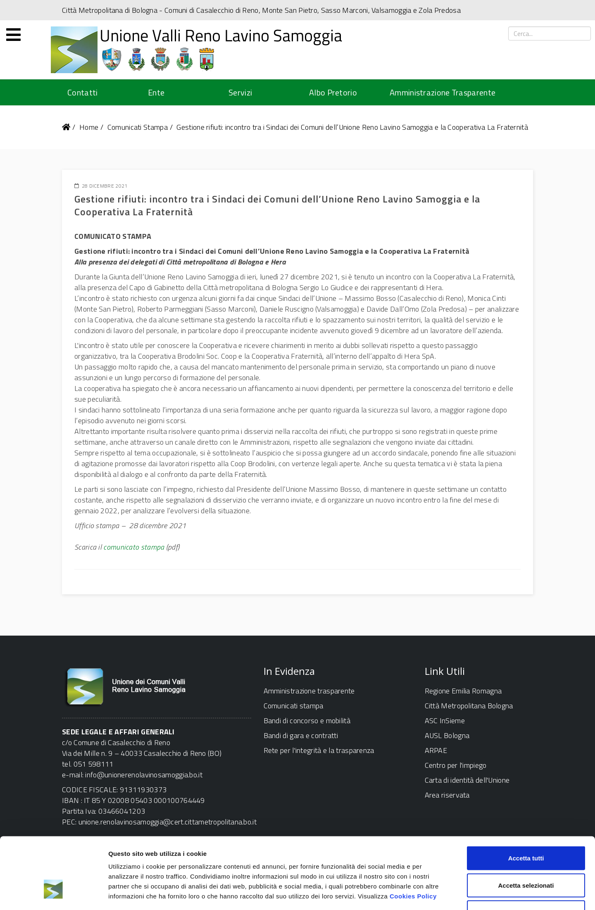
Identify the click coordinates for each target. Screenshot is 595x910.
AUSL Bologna (447, 735)
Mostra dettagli (434, 893)
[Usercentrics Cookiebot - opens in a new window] (53, 894)
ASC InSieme (445, 720)
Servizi (240, 92)
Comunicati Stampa (137, 127)
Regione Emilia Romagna (463, 690)
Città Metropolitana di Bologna (109, 10)
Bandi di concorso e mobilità (307, 720)
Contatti (82, 92)
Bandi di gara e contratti (301, 735)
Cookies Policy (413, 839)
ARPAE (436, 750)
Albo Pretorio (333, 92)
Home (88, 127)
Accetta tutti (526, 801)
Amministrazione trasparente (309, 690)
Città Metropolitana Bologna (469, 705)
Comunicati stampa (294, 705)
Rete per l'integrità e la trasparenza (319, 750)
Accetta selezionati (526, 828)
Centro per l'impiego (456, 765)
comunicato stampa (133, 547)
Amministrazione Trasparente (442, 92)
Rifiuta (526, 855)
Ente (156, 92)
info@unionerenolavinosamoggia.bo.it (143, 774)
